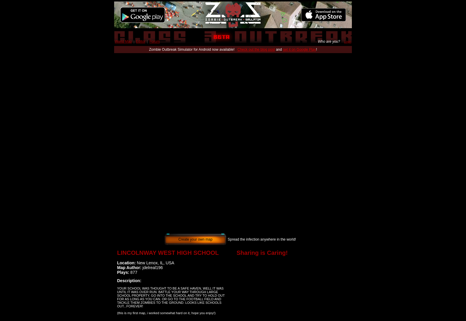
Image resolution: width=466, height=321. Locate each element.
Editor (140, 41)
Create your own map (195, 239)
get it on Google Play (299, 49)
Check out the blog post (256, 49)
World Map (123, 41)
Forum (154, 41)
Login (347, 41)
